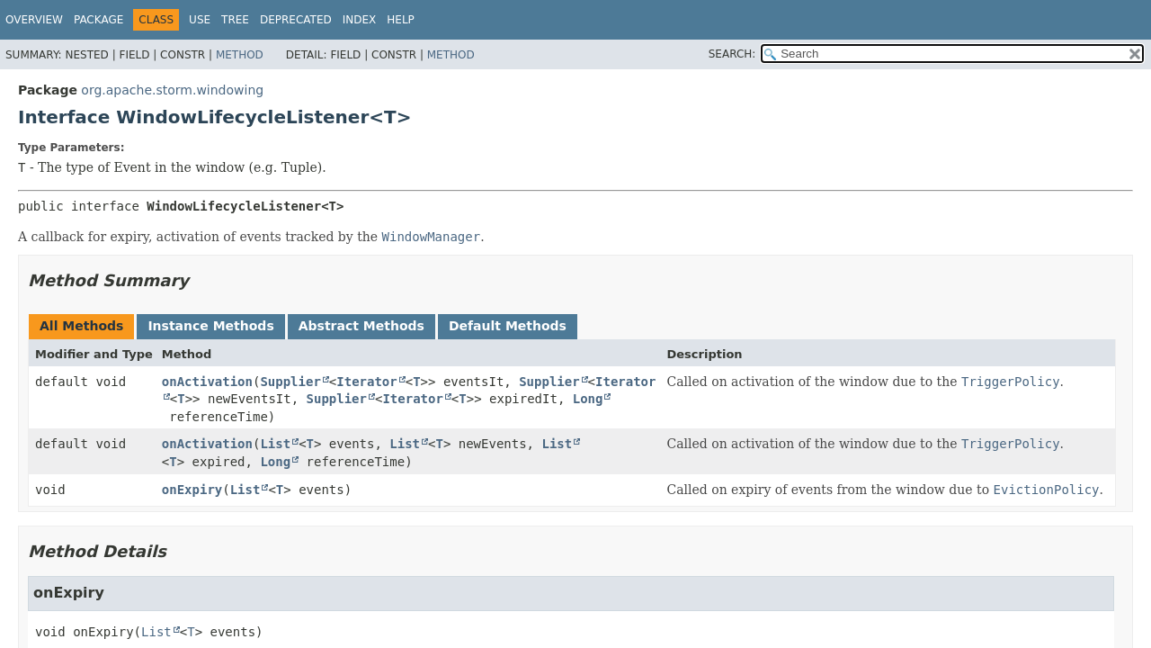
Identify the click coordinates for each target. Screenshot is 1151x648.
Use (199, 20)
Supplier (290, 381)
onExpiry (192, 489)
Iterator (366, 381)
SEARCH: (732, 54)
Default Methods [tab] (508, 326)
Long (588, 399)
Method (239, 55)
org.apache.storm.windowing (172, 90)
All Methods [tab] (81, 326)
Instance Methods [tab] (210, 326)
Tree (235, 20)
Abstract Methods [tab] (361, 326)
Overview (34, 20)
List (275, 443)
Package (98, 20)
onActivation (207, 381)
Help (401, 20)
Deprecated (296, 20)
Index (360, 20)
